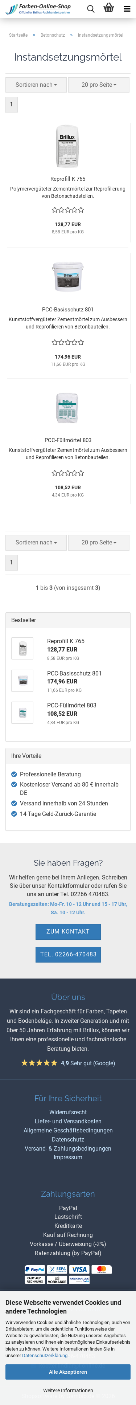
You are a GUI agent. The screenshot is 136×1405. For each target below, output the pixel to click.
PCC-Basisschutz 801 (68, 309)
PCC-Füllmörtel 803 (68, 440)
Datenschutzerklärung (44, 1355)
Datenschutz (68, 1139)
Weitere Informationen (68, 1390)
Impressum (68, 1157)
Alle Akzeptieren (68, 1372)
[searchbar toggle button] (91, 9)
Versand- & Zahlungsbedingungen (68, 1148)
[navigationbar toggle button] (127, 9)
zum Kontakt (68, 931)
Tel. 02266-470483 (68, 954)
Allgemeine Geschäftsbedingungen (68, 1130)
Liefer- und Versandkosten (68, 1121)
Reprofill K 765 (67, 179)
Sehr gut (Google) (88, 1063)
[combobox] (36, 85)
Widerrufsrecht (68, 1112)
